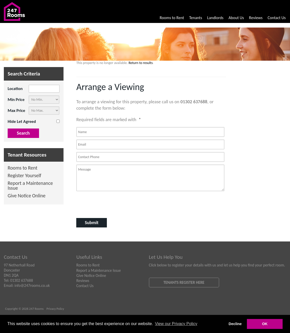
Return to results (141, 63)
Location (15, 88)
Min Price (16, 99)
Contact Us (277, 17)
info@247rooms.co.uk (32, 285)
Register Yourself (24, 175)
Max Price (16, 110)
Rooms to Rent (172, 17)
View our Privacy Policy (176, 324)
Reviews (255, 17)
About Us (236, 17)
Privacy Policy (55, 309)
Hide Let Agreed (22, 121)
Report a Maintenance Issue (30, 186)
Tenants (195, 17)
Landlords (215, 17)
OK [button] (265, 324)
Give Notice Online (26, 196)
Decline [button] (235, 324)
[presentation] (109, 204)
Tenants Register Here (184, 282)
